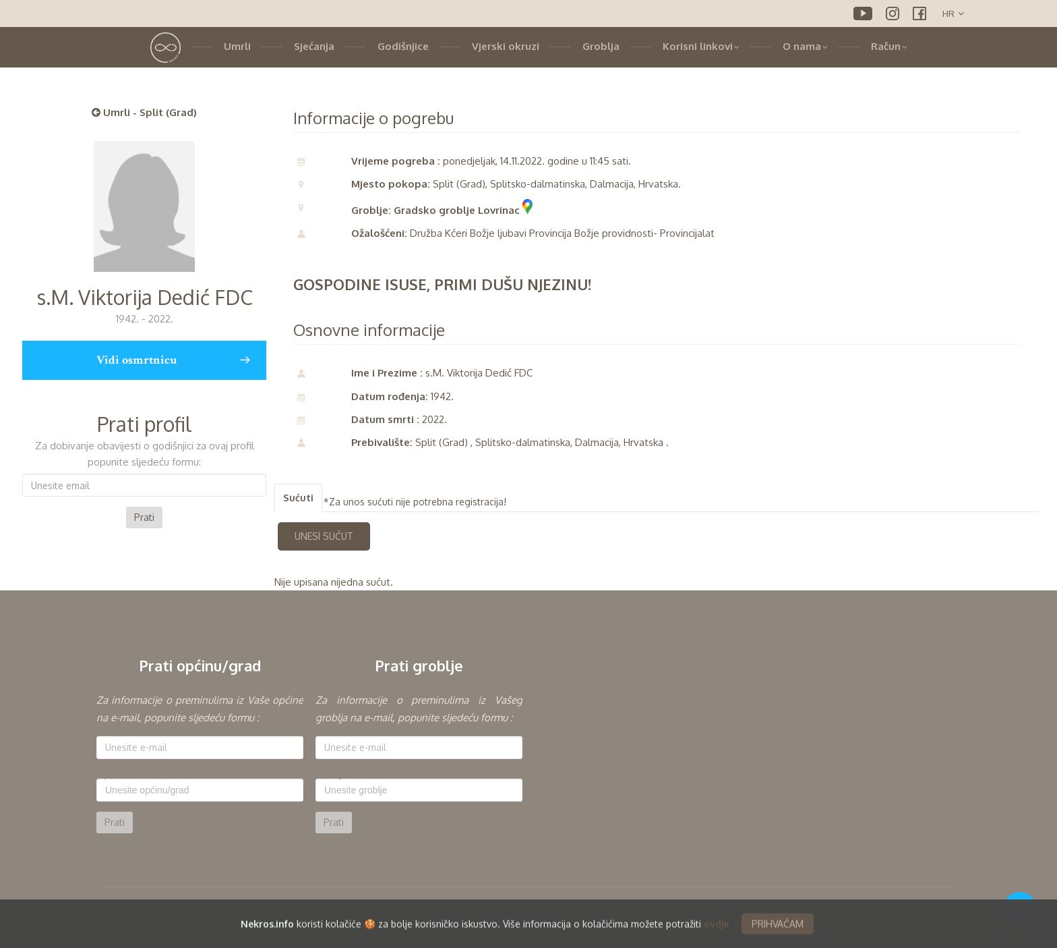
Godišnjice (403, 46)
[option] (199, 762)
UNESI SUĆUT (324, 536)
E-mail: (110, 731)
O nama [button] (805, 46)
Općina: (112, 774)
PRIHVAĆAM (778, 929)
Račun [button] (889, 46)
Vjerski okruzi (505, 46)
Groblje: (332, 774)
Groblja (601, 46)
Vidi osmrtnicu (172, 360)
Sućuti (298, 497)
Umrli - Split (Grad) (144, 112)
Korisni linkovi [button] (701, 46)
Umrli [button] (237, 46)
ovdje (716, 929)
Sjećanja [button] (314, 46)
